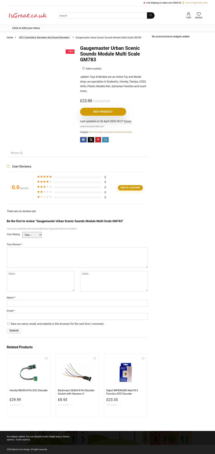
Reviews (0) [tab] (17, 153)
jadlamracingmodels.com (92, 126)
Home (10, 37)
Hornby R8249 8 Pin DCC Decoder (28, 390)
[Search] (151, 15)
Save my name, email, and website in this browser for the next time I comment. (57, 323)
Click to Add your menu (26, 28)
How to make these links (196, 3)
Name (11, 297)
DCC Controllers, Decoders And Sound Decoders (44, 37)
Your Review (14, 244)
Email (11, 310)
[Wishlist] (199, 14)
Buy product (99, 111)
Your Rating (13, 234)
